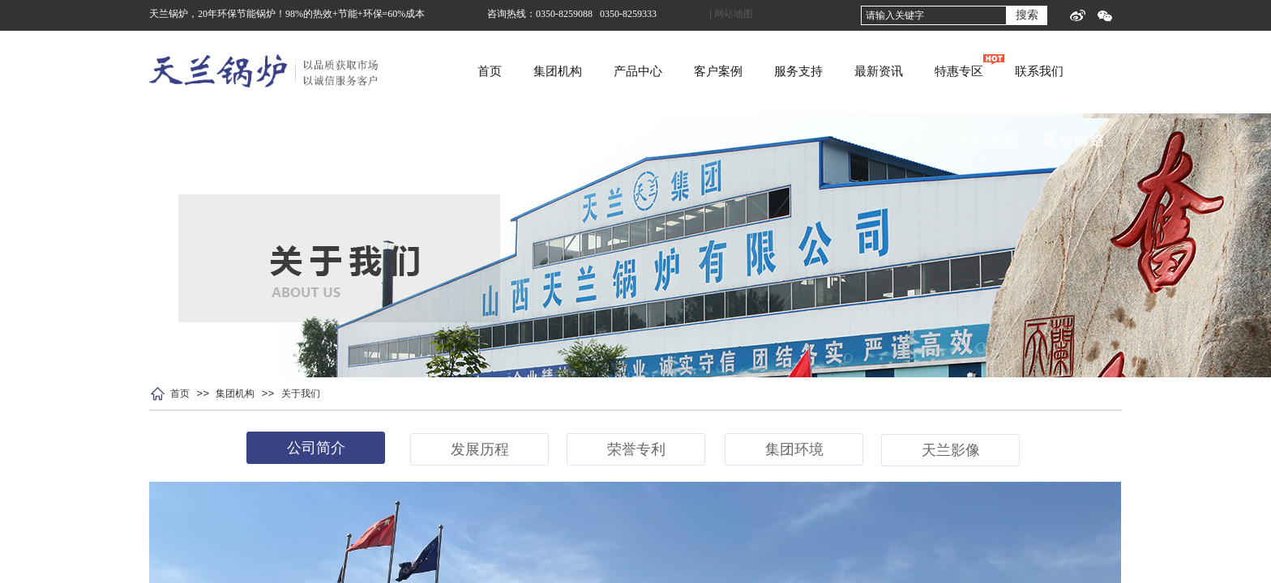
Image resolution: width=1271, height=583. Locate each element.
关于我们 (300, 393)
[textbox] (934, 15)
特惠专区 (1031, 71)
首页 (562, 71)
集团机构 (630, 71)
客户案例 (790, 71)
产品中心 (710, 71)
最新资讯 (951, 71)
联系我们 (1111, 71)
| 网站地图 (731, 13)
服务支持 (870, 71)
